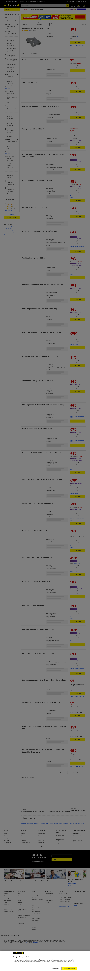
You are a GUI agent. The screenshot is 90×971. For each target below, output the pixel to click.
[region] (45, 961)
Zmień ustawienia (55, 968)
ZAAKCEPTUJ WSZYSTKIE (69, 968)
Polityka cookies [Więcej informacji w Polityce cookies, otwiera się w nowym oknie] (16, 964)
